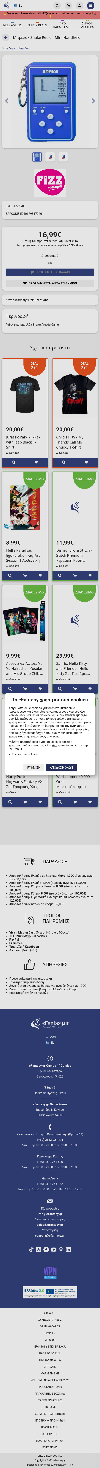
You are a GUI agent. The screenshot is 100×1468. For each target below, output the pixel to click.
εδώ (54, 745)
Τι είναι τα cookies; (24, 754)
